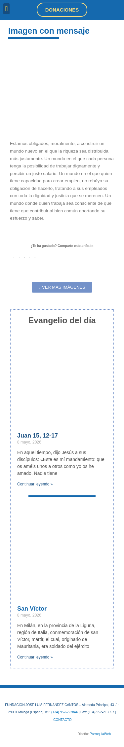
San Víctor (32, 608)
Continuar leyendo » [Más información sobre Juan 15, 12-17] (35, 484)
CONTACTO (62, 720)
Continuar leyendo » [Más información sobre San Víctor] (35, 657)
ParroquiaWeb (100, 734)
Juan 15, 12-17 (37, 435)
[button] (6, 8)
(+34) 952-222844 (64, 712)
